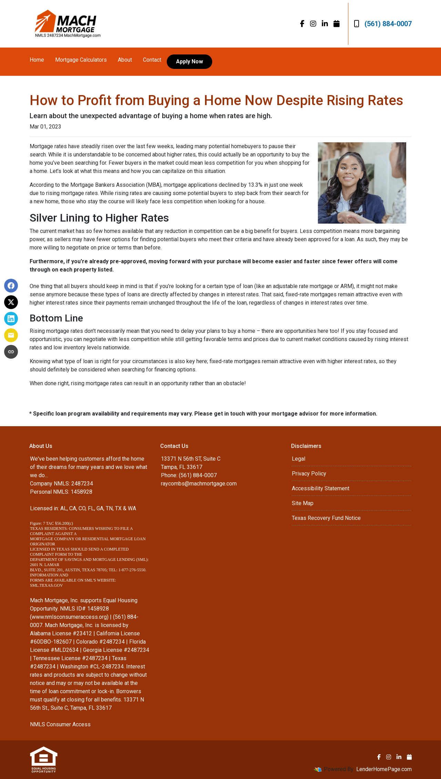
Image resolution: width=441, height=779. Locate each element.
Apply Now (189, 61)
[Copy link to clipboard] (11, 352)
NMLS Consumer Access (60, 724)
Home (37, 60)
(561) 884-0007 (383, 24)
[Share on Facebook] (11, 286)
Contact (152, 60)
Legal (298, 458)
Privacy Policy (309, 473)
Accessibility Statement (320, 488)
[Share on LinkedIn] (11, 319)
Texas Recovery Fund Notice (326, 518)
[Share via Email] (11, 335)
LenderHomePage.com (384, 769)
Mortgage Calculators (81, 60)
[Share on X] (11, 302)
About (125, 60)
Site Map (303, 503)
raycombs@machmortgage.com (199, 483)
